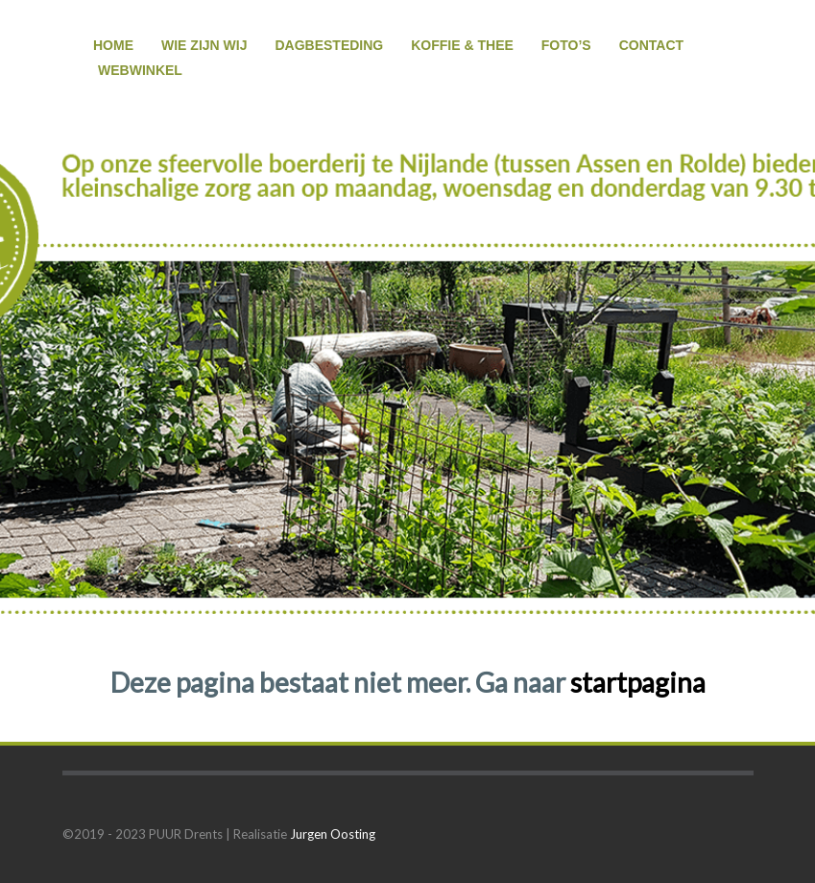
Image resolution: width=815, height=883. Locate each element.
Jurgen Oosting (332, 834)
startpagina (638, 682)
